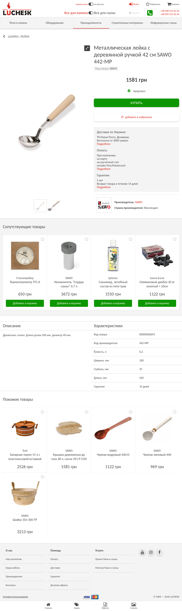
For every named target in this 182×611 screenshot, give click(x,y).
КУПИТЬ (136, 103)
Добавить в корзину (25, 303)
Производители (14, 576)
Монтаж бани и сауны (107, 567)
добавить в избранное (138, 117)
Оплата (54, 559)
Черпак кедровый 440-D (113, 455)
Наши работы (13, 567)
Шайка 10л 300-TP (25, 520)
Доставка (55, 567)
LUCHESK (174, 596)
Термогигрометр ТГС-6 (25, 282)
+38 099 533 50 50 (169, 14)
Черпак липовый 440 (157, 455)
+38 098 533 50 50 (169, 10)
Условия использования (15, 596)
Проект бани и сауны (106, 559)
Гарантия (55, 576)
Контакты (11, 585)
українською (82, 4)
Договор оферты (59, 585)
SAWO (138, 202)
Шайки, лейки (18, 36)
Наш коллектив (14, 559)
